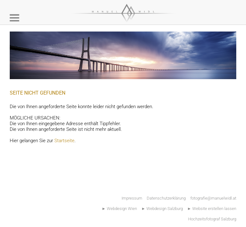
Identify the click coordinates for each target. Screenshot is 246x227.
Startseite (64, 140)
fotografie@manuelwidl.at (213, 198)
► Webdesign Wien (119, 208)
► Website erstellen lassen (211, 208)
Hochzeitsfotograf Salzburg (212, 219)
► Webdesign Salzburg (162, 208)
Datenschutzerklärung (166, 198)
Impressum (132, 198)
